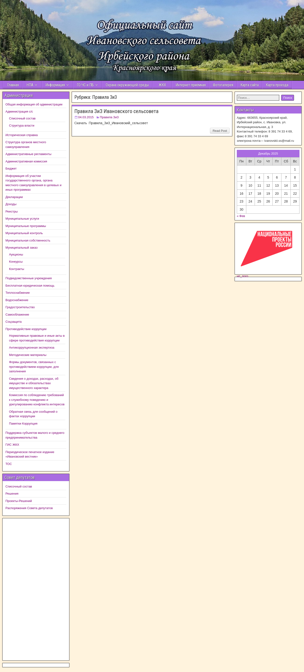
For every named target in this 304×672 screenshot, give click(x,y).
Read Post (220, 131)
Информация (55, 85)
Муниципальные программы (25, 226)
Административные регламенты (28, 154)
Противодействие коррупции (26, 329)
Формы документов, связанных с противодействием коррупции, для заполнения (34, 366)
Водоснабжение (16, 300)
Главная (12, 85)
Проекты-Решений (18, 501)
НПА (29, 85)
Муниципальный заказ (21, 247)
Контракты (16, 269)
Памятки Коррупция (23, 423)
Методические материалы (27, 355)
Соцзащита (13, 321)
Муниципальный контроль (24, 233)
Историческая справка (21, 135)
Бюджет (11, 168)
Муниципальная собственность (27, 240)
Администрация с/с (19, 111)
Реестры (11, 211)
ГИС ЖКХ (12, 444)
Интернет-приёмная (191, 85)
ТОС (8, 464)
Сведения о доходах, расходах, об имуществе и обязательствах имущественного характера (33, 383)
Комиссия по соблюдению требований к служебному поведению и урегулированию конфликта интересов (37, 399)
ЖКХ (162, 85)
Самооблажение (17, 314)
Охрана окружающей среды (127, 85)
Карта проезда (277, 85)
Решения (11, 493)
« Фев (241, 216)
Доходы (10, 204)
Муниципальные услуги (22, 218)
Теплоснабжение (17, 292)
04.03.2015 (86, 117)
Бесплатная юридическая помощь (29, 285)
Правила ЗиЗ (109, 117)
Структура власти (21, 125)
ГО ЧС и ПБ (85, 85)
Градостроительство (20, 307)
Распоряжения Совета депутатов (29, 508)
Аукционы (16, 254)
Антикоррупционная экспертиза (31, 347)
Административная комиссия (26, 161)
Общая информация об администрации (33, 104)
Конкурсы (16, 261)
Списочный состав (22, 118)
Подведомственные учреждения (28, 278)
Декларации (14, 197)
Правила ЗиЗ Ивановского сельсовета (116, 111)
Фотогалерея (223, 85)
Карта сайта (249, 85)
